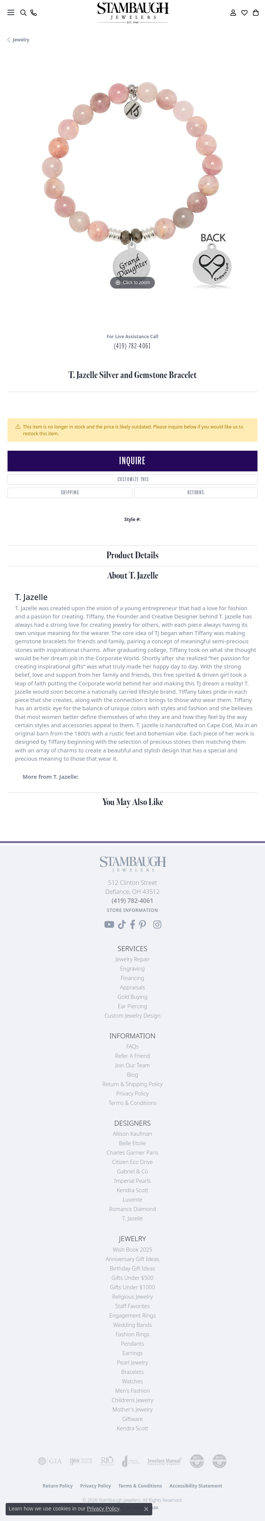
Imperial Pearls (132, 1180)
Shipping (70, 492)
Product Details (132, 555)
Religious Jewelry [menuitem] (132, 1296)
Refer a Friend (132, 1055)
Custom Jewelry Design (132, 1015)
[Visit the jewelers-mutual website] (164, 1461)
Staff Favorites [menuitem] (132, 1306)
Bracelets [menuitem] (132, 1371)
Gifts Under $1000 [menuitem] (132, 1287)
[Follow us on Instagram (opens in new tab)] (157, 924)
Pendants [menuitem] (132, 1343)
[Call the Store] (132, 900)
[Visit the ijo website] (81, 1461)
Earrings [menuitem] (132, 1353)
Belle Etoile (132, 1143)
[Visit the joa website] (131, 1461)
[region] (132, 191)
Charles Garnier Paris (133, 1152)
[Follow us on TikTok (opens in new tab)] (122, 924)
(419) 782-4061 (132, 346)
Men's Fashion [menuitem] (132, 1390)
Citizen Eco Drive (132, 1161)
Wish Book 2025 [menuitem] (132, 1249)
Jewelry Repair (132, 959)
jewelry (21, 39)
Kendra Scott (132, 1190)
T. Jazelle (132, 1218)
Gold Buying (133, 996)
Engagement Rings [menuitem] (132, 1315)
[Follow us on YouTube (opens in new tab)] (109, 924)
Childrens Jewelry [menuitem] (132, 1400)
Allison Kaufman (132, 1133)
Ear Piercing (132, 1006)
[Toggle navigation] (11, 12)
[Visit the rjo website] (107, 1461)
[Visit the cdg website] (196, 1461)
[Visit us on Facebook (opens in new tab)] (132, 924)
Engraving (132, 968)
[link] (33, 12)
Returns (196, 492)
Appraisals (132, 987)
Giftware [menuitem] (132, 1418)
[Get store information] (132, 910)
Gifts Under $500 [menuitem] (132, 1277)
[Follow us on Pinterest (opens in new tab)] (142, 924)
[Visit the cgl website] (219, 1461)
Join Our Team (132, 1065)
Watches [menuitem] (132, 1381)
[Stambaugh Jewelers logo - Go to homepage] (132, 13)
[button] (23, 12)
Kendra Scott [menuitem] (132, 1428)
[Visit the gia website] (50, 1461)
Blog (132, 1074)
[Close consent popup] (146, 1509)
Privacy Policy (132, 1093)
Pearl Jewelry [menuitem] (132, 1362)
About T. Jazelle (132, 575)
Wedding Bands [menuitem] (132, 1324)
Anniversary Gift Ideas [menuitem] (132, 1259)
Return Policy (58, 1486)
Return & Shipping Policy (132, 1084)
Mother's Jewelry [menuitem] (132, 1409)
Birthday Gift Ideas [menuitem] (132, 1268)
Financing (132, 978)
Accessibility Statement (196, 1486)
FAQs (132, 1046)
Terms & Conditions (133, 1102)
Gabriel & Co (132, 1171)
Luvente (132, 1199)
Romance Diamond (132, 1209)
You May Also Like (132, 802)
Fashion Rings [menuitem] (132, 1334)
